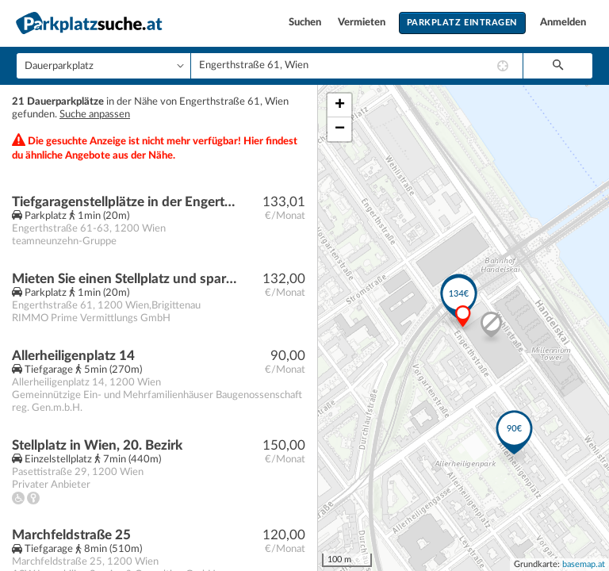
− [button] (340, 129)
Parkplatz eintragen (462, 22)
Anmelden (563, 22)
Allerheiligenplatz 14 (73, 355)
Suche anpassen (94, 114)
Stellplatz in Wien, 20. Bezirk (97, 445)
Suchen (306, 22)
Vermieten (363, 22)
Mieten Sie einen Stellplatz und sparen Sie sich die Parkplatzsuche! (124, 279)
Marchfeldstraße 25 (71, 535)
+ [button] (340, 105)
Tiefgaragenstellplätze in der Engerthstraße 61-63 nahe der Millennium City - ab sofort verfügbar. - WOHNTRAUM (124, 202)
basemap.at (583, 564)
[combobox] (356, 65)
